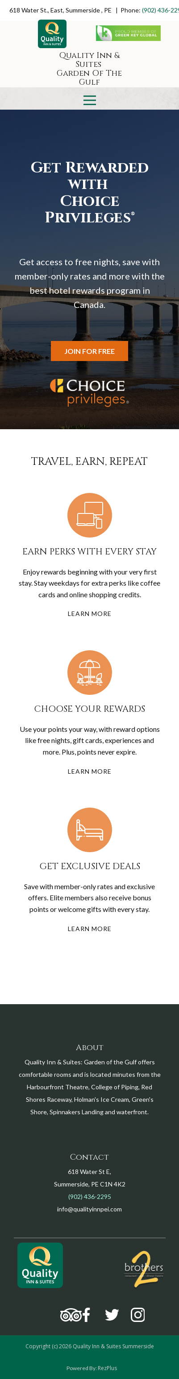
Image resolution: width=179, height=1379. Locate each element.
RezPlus (107, 1368)
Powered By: (82, 1368)
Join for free (89, 351)
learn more (90, 613)
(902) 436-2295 (89, 1196)
